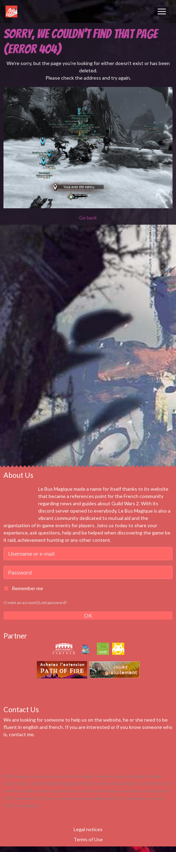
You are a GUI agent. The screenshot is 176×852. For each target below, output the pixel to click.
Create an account (20, 602)
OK (88, 615)
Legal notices (88, 829)
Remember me (27, 588)
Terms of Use (88, 839)
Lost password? (53, 602)
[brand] (13, 11)
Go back (88, 217)
